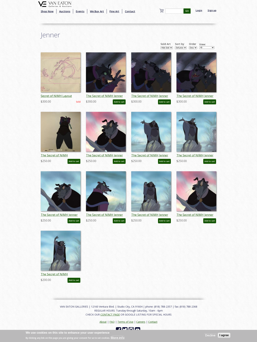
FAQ (112, 322)
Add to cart (119, 102)
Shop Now (47, 11)
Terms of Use (125, 322)
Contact (130, 11)
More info (118, 338)
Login (199, 10)
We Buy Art (97, 11)
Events (80, 11)
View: (202, 44)
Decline (210, 335)
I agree (224, 335)
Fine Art (114, 11)
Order (192, 44)
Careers (140, 322)
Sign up (212, 10)
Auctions (64, 11)
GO (187, 11)
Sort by (179, 44)
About (103, 322)
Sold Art (166, 44)
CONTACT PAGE (110, 314)
